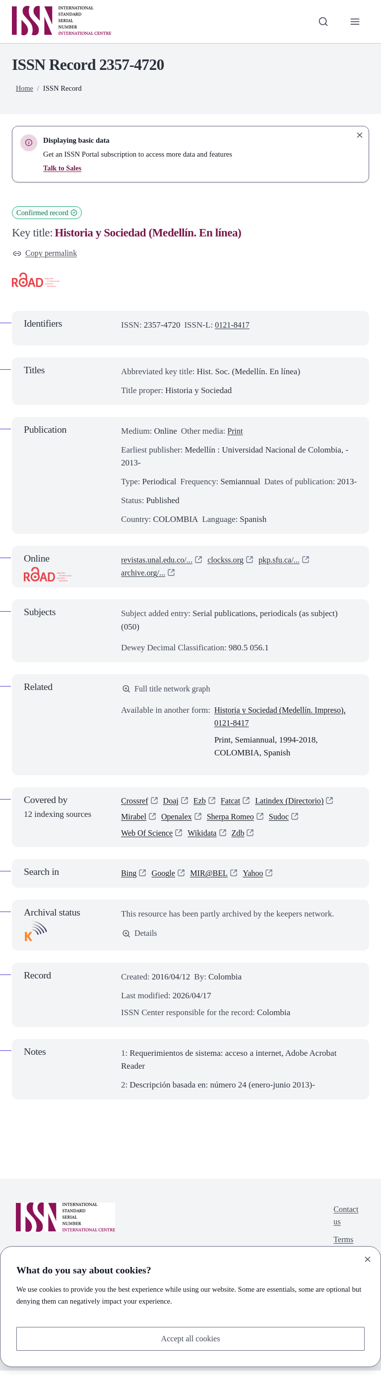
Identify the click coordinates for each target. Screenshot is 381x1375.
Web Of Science (148, 837)
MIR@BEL (212, 877)
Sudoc (285, 820)
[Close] (368, 1258)
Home (25, 88)
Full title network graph (168, 690)
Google (164, 877)
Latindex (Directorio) (295, 803)
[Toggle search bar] (322, 21)
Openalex (179, 820)
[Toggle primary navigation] (354, 21)
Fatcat (234, 803)
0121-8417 (233, 325)
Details (140, 938)
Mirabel (134, 820)
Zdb (243, 837)
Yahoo (258, 877)
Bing (129, 877)
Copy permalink (46, 253)
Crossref (135, 803)
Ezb (202, 803)
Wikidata (205, 837)
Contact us (345, 1221)
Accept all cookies (190, 1338)
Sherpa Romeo (235, 820)
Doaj (173, 803)
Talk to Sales (62, 168)
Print (235, 432)
